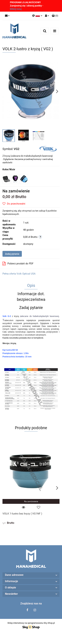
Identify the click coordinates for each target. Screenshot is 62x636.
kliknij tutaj (16, 9)
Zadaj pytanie (12, 254)
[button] (55, 16)
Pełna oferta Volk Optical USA (19, 273)
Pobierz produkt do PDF (17, 263)
